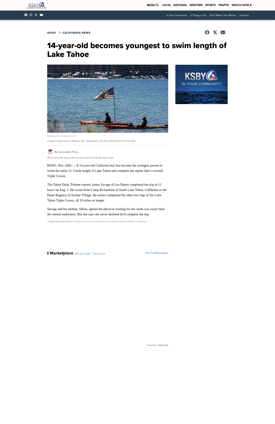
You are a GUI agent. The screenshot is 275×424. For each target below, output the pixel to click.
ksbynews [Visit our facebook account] (26, 15)
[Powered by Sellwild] (163, 345)
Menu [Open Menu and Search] (153, 5)
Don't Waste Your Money (223, 15)
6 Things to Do (198, 15)
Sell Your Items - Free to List (90, 254)
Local (166, 5)
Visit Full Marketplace (156, 253)
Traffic (223, 5)
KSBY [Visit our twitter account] (37, 15)
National (180, 5)
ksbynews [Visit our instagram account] (32, 15)
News (51, 33)
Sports (210, 5)
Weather (196, 5)
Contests (244, 15)
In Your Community (177, 15)
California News (76, 33)
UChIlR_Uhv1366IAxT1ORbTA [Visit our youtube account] (42, 15)
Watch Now (241, 5)
